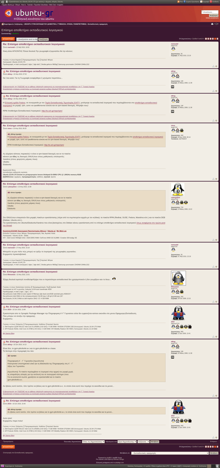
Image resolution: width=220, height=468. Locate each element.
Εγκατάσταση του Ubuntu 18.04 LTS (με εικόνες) (26, 2)
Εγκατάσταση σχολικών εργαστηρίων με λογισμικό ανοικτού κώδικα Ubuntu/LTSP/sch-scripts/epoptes (39, 89)
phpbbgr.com (119, 462)
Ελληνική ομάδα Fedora (15, 103)
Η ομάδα (147, 466)
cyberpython (12, 187)
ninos (10, 128)
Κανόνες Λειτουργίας (135, 466)
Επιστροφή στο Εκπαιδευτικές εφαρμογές (18, 453)
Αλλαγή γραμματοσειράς (216, 24)
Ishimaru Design (118, 459)
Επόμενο (213, 441)
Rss (181, 2)
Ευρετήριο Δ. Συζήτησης (13, 24)
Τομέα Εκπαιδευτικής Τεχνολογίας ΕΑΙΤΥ (62, 103)
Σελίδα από (197, 39)
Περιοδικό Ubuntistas (41, 5)
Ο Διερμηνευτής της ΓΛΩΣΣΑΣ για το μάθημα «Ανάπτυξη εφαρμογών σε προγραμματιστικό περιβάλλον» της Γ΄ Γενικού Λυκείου (48, 87)
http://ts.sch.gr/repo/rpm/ (52, 111)
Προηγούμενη (8, 441)
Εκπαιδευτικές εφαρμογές (98, 24)
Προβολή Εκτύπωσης (212, 24)
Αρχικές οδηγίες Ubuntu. (54, 2)
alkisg (10, 74)
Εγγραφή (206, 2)
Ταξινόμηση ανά (121, 441)
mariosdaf (11, 47)
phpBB (109, 458)
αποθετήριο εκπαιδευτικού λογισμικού (148, 137)
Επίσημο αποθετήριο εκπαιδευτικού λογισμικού (32, 30)
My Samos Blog (8, 333)
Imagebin (60, 5)
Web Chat (52, 5)
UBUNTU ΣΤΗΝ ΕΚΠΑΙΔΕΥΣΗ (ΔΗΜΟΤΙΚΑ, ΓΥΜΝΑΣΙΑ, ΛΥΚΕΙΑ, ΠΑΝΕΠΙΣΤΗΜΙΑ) (55, 24)
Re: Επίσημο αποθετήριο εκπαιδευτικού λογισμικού (34, 44)
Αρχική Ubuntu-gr (8, 5)
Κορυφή (216, 66)
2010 (9, 309)
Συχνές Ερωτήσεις (192, 2)
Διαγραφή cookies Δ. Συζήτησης (194, 466)
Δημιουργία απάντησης (8, 39)
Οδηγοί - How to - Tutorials (24, 5)
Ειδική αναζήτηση (212, 18)
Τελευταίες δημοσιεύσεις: (84, 441)
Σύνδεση (215, 2)
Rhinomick (11, 274)
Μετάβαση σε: (125, 453)
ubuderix (15, 33)
